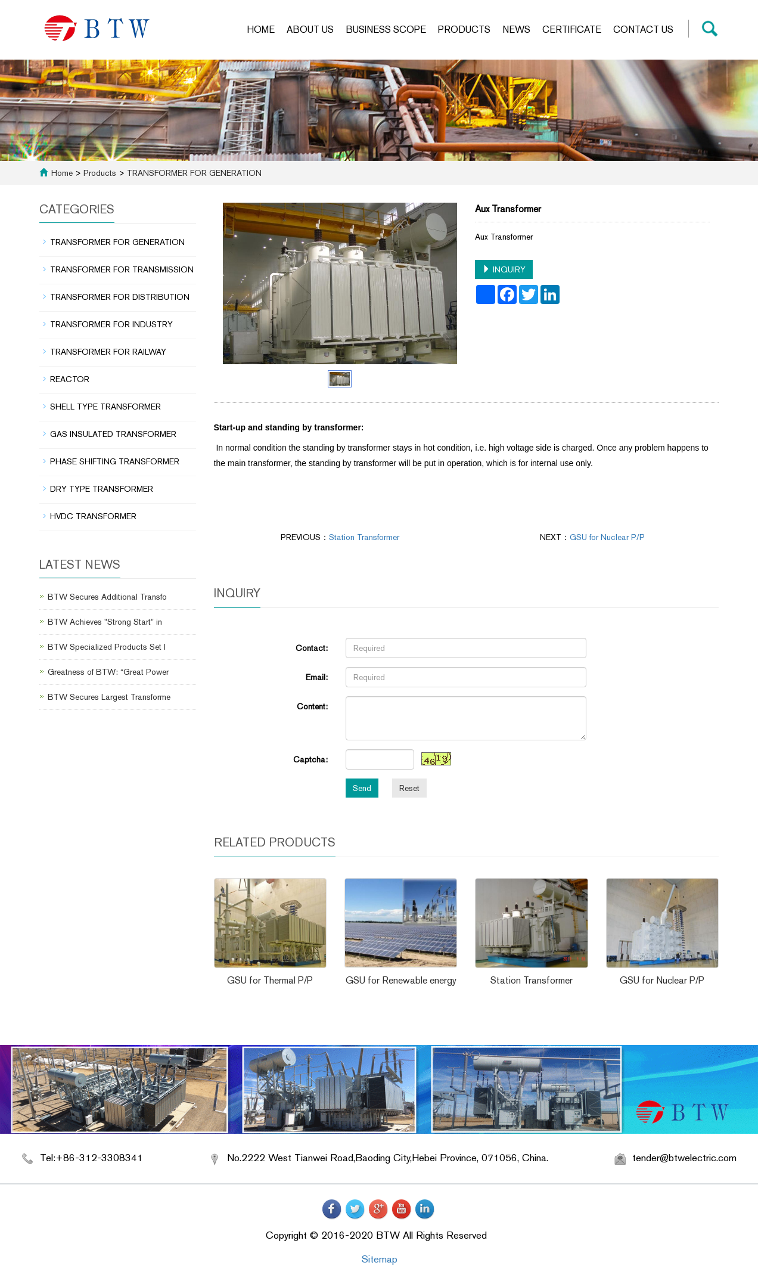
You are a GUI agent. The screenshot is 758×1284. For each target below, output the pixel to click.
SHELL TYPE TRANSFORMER (105, 406)
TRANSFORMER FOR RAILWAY (108, 351)
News (516, 29)
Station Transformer (364, 537)
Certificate (571, 29)
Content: (312, 706)
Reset (409, 788)
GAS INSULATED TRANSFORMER (113, 434)
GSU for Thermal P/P (270, 980)
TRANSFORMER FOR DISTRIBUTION (120, 297)
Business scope (386, 29)
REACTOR (69, 379)
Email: (317, 677)
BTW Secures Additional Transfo (107, 596)
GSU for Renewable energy (401, 980)
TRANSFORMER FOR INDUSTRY (111, 324)
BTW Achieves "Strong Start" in (105, 622)
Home (261, 29)
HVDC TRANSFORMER (93, 516)
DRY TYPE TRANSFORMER (101, 489)
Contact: (312, 648)
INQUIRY (504, 269)
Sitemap (379, 1259)
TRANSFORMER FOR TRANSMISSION (122, 269)
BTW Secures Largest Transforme (109, 697)
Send (362, 788)
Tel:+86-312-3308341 (91, 1158)
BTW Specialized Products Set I (107, 647)
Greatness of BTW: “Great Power (108, 672)
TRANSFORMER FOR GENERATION (193, 173)
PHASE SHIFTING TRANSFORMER (114, 461)
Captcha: (310, 759)
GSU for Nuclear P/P (607, 537)
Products (464, 29)
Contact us (643, 29)
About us (310, 29)
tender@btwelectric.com (684, 1158)
